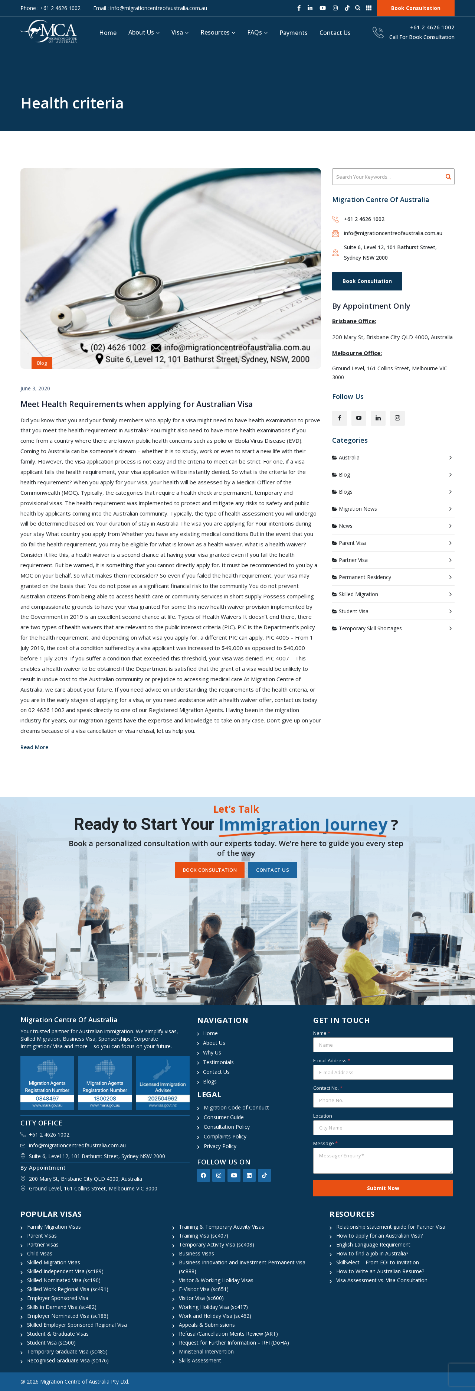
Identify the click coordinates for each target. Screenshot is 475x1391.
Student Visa (353, 611)
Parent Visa (352, 542)
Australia (349, 457)
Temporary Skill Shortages (370, 628)
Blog (42, 363)
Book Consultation (367, 281)
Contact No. (328, 1088)
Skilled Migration (358, 594)
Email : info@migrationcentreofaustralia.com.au (150, 8)
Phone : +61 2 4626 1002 (50, 8)
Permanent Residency (365, 577)
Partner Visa (353, 559)
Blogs (346, 491)
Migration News (358, 508)
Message (325, 1143)
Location (322, 1115)
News (346, 525)
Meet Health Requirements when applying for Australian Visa (136, 404)
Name (321, 1033)
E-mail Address (331, 1060)
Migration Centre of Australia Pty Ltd (84, 1381)
